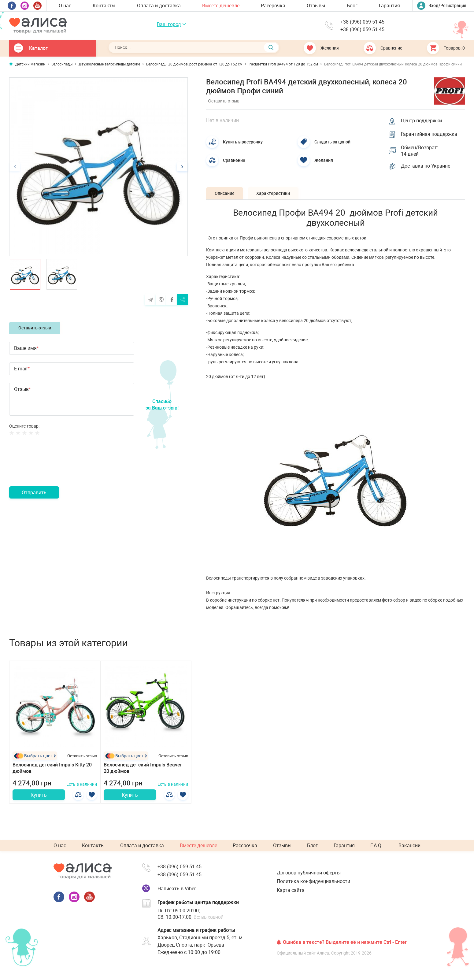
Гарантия (389, 5)
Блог (352, 5)
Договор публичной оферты (309, 872)
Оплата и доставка (159, 5)
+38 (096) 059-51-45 (362, 22)
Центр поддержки (421, 120)
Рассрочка (273, 5)
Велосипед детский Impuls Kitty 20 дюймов (52, 769)
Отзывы (316, 5)
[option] (98, 167)
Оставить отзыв (34, 328)
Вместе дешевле (220, 5)
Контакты (104, 5)
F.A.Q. (376, 845)
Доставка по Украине (425, 167)
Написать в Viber (176, 888)
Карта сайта (291, 890)
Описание (225, 194)
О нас (65, 5)
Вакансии (409, 845)
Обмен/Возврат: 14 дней (420, 151)
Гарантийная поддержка (429, 134)
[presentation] (55, 468)
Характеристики (275, 194)
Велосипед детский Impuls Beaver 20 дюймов (143, 769)
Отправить (34, 492)
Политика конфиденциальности (313, 881)
